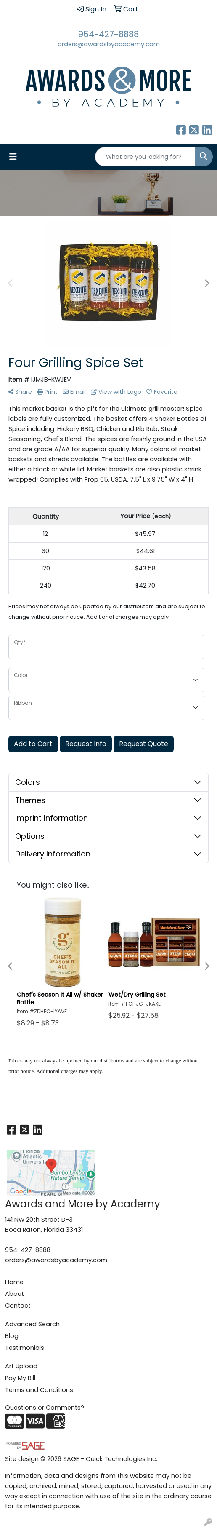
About (14, 1294)
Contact (18, 1305)
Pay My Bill (20, 1378)
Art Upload (21, 1366)
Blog (12, 1336)
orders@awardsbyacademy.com (109, 44)
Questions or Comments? (44, 1407)
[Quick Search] (145, 156)
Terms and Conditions (39, 1390)
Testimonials (24, 1347)
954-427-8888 (108, 34)
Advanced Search (32, 1324)
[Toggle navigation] (13, 157)
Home (14, 1282)
